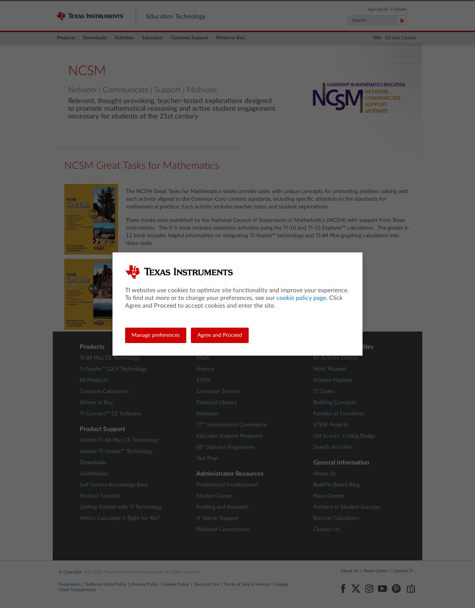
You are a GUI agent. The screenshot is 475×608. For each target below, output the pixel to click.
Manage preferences (156, 335)
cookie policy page (301, 298)
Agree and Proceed (219, 335)
